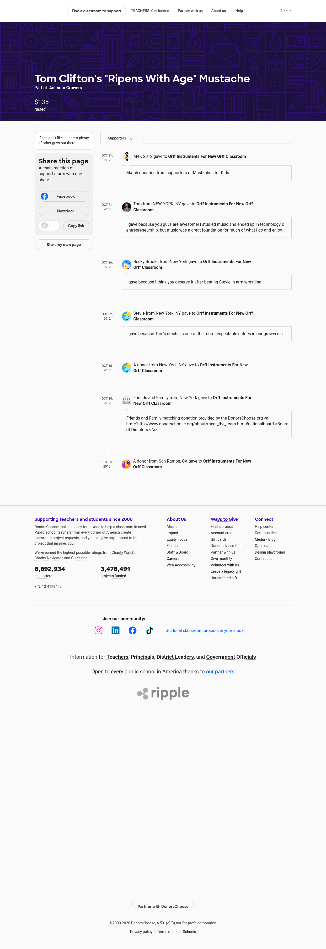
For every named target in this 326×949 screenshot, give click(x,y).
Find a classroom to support (96, 11)
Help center (264, 526)
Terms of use (167, 928)
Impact (172, 533)
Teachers (117, 657)
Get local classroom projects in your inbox (204, 630)
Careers (173, 558)
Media (260, 539)
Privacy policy (141, 928)
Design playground (270, 552)
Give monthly (221, 558)
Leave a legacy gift (226, 571)
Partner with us (190, 11)
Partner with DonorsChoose (163, 900)
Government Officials (231, 657)
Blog (272, 539)
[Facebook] (132, 630)
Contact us (263, 558)
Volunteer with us (225, 565)
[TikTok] (149, 630)
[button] (64, 226)
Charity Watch (122, 552)
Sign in (286, 11)
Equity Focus (177, 539)
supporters (64, 571)
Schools (189, 928)
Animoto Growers (65, 87)
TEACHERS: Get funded (150, 11)
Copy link (76, 225)
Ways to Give (224, 519)
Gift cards (219, 539)
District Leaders (175, 657)
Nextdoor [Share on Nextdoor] (57, 211)
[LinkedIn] (115, 630)
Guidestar (79, 558)
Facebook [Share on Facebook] (57, 197)
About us (218, 11)
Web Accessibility (181, 565)
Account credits (224, 533)
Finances (174, 546)
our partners (220, 671)
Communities (266, 533)
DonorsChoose (49, 11)
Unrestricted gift (224, 578)
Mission (173, 526)
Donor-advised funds (228, 546)
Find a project (222, 526)
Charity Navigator (49, 558)
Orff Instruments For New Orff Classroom (207, 156)
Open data (263, 546)
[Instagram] (98, 630)
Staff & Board (178, 552)
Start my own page (64, 244)
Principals (142, 657)
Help (239, 11)
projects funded (130, 571)
